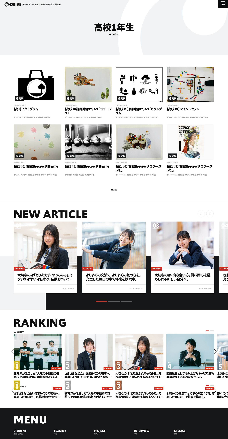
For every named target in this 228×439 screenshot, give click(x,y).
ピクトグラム (29, 117)
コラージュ (70, 117)
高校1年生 (52, 174)
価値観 (39, 117)
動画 (37, 174)
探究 (99, 117)
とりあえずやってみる (124, 117)
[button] (210, 213)
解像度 (47, 117)
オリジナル (172, 117)
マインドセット (202, 117)
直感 (142, 174)
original (18, 117)
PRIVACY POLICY (49, 429)
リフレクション (82, 117)
